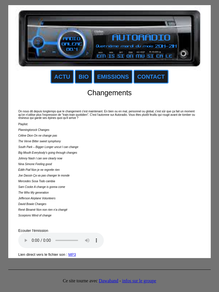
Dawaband (108, 280)
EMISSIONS (113, 77)
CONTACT (151, 77)
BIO (83, 77)
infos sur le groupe (139, 280)
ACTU (62, 77)
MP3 (72, 254)
